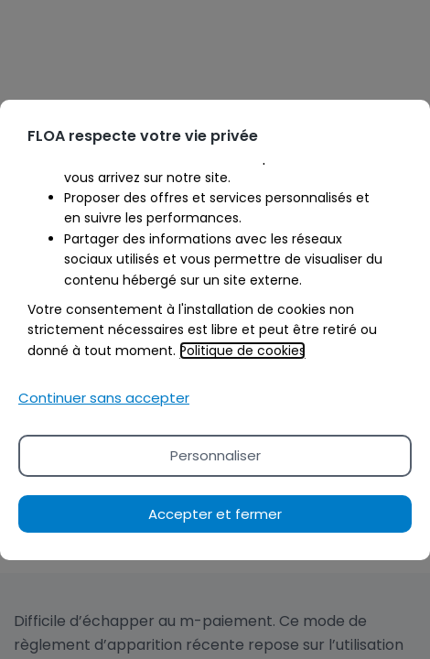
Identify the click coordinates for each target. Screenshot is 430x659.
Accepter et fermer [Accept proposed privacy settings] (215, 514)
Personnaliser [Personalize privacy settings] (215, 455)
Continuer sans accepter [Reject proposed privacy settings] (103, 397)
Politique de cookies (242, 350)
